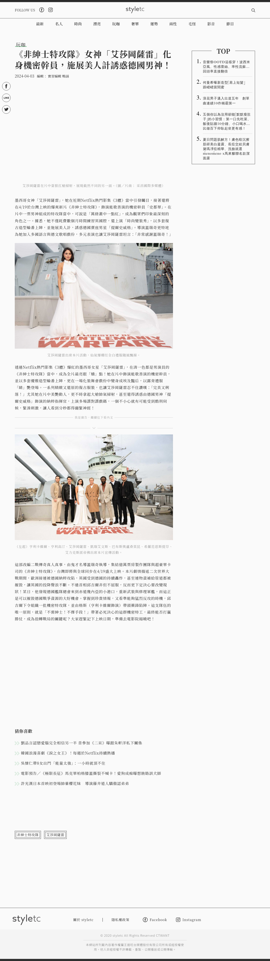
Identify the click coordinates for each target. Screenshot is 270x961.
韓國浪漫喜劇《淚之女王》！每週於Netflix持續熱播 (68, 753)
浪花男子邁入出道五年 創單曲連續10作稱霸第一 (226, 100)
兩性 (173, 23)
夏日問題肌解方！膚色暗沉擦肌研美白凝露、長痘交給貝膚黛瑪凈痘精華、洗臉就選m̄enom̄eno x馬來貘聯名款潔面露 (226, 149)
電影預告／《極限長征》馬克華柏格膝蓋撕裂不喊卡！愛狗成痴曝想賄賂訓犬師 (91, 773)
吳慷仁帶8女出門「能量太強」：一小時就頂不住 (63, 763)
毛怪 (192, 23)
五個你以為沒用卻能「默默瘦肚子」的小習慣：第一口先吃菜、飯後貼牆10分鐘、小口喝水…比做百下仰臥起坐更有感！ (227, 121)
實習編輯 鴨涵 (58, 76)
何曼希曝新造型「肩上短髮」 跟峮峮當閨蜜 (226, 84)
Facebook (155, 919)
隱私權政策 (121, 919)
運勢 (154, 23)
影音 (211, 23)
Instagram (188, 919)
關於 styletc (83, 919)
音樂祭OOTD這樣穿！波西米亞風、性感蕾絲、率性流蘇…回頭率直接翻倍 (226, 66)
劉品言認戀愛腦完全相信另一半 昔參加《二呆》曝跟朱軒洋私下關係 (81, 742)
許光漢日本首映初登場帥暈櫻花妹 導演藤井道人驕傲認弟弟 (75, 783)
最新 (40, 23)
